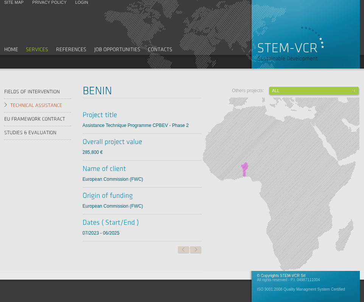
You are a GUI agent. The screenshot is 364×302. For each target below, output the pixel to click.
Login (81, 2)
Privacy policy (49, 2)
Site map (13, 2)
